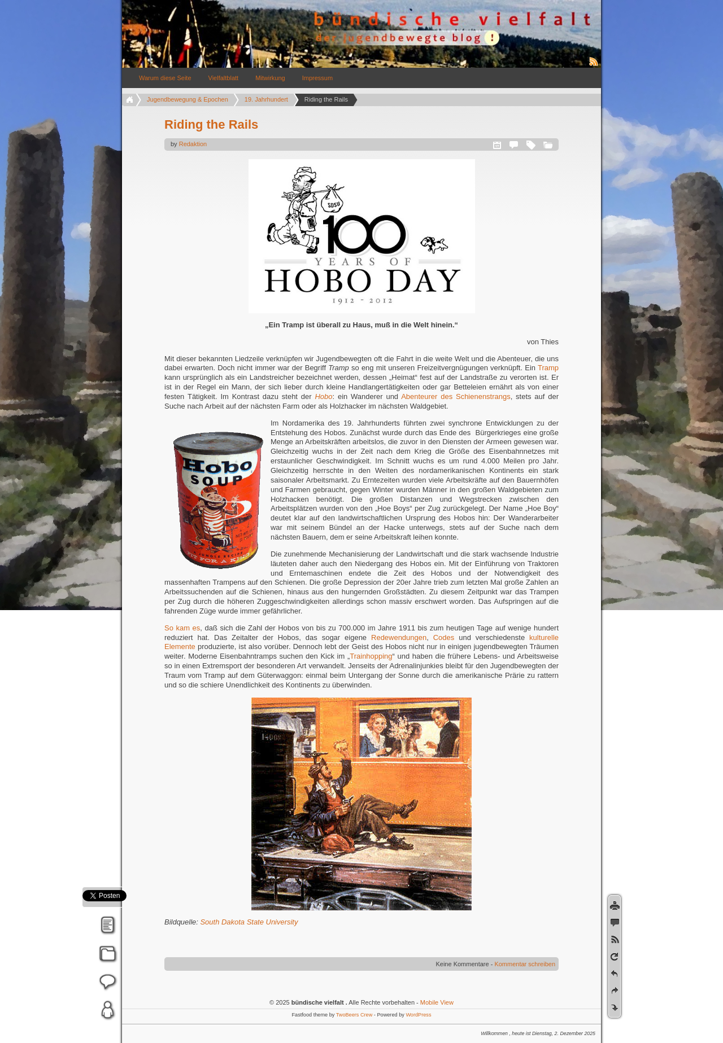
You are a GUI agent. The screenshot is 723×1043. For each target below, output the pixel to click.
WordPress (418, 1015)
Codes (444, 637)
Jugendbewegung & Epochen (187, 99)
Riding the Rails (211, 124)
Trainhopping (371, 656)
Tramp (548, 367)
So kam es (182, 628)
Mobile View (437, 1002)
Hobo (323, 396)
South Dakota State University (249, 922)
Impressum (317, 77)
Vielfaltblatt (223, 77)
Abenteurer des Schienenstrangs (455, 396)
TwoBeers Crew (354, 1015)
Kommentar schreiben (524, 964)
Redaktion (193, 144)
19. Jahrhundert (266, 99)
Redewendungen (398, 637)
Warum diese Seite (165, 77)
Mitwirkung (270, 77)
